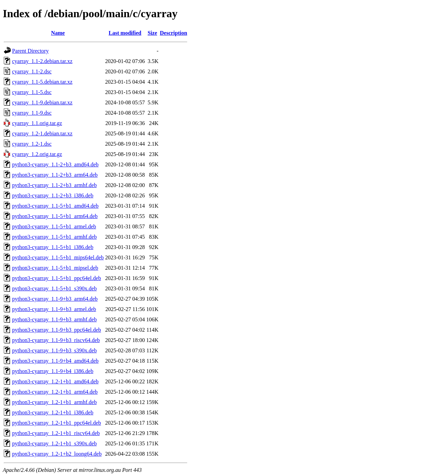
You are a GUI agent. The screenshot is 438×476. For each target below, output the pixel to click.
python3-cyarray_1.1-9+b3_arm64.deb (55, 299)
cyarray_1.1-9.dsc (32, 113)
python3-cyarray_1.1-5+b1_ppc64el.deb (56, 278)
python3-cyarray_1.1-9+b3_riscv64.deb (56, 340)
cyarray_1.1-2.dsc (32, 71)
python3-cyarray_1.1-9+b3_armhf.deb (54, 319)
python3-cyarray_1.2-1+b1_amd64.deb (55, 381)
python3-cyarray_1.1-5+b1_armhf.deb (54, 237)
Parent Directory (30, 51)
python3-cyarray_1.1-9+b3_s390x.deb (54, 350)
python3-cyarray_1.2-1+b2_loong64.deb (57, 454)
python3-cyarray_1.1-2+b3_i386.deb (52, 195)
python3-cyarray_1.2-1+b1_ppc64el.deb (56, 423)
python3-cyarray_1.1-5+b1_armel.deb (54, 226)
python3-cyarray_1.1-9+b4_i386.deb (52, 371)
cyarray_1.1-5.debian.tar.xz (42, 82)
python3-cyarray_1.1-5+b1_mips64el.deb (58, 257)
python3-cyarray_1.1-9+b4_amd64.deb (55, 361)
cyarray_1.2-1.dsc (32, 144)
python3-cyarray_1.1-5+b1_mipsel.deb (55, 268)
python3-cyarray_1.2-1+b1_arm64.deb (55, 392)
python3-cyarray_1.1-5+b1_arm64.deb (55, 216)
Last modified (125, 33)
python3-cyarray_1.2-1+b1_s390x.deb (54, 443)
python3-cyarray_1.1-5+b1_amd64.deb (55, 206)
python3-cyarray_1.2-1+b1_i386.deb (52, 412)
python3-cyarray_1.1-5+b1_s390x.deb (54, 288)
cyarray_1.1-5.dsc (32, 92)
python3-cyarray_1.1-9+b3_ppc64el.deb (56, 330)
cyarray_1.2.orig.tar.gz (37, 154)
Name (58, 33)
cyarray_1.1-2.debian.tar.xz (42, 61)
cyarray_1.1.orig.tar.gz (37, 123)
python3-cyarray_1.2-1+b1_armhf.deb (54, 402)
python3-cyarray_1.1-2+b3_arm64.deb (55, 175)
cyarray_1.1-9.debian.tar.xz (42, 102)
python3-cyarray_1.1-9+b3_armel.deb (54, 309)
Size (152, 33)
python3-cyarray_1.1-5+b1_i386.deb (52, 247)
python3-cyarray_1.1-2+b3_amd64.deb (55, 164)
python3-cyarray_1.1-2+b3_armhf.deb (54, 185)
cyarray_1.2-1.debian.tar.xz (42, 133)
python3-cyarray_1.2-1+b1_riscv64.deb (56, 433)
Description (173, 33)
